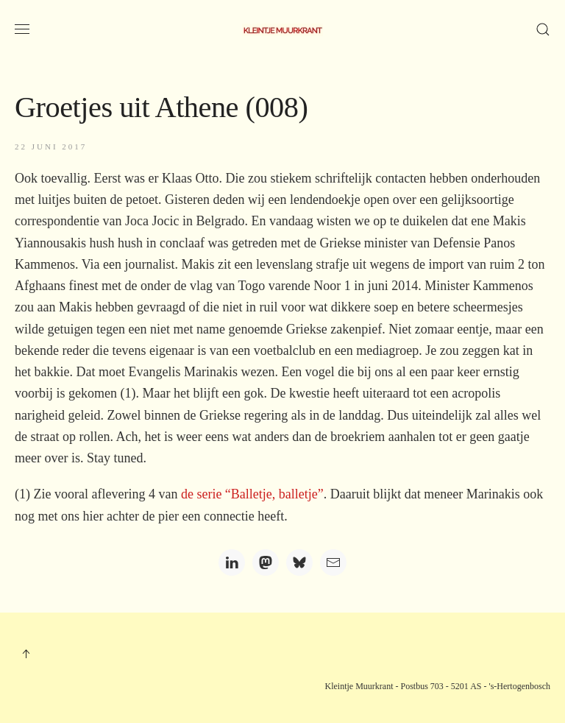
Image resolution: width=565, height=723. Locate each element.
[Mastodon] (265, 562)
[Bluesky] (299, 562)
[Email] (333, 562)
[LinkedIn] (231, 562)
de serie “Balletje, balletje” (252, 494)
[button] (22, 29)
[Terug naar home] (282, 29)
